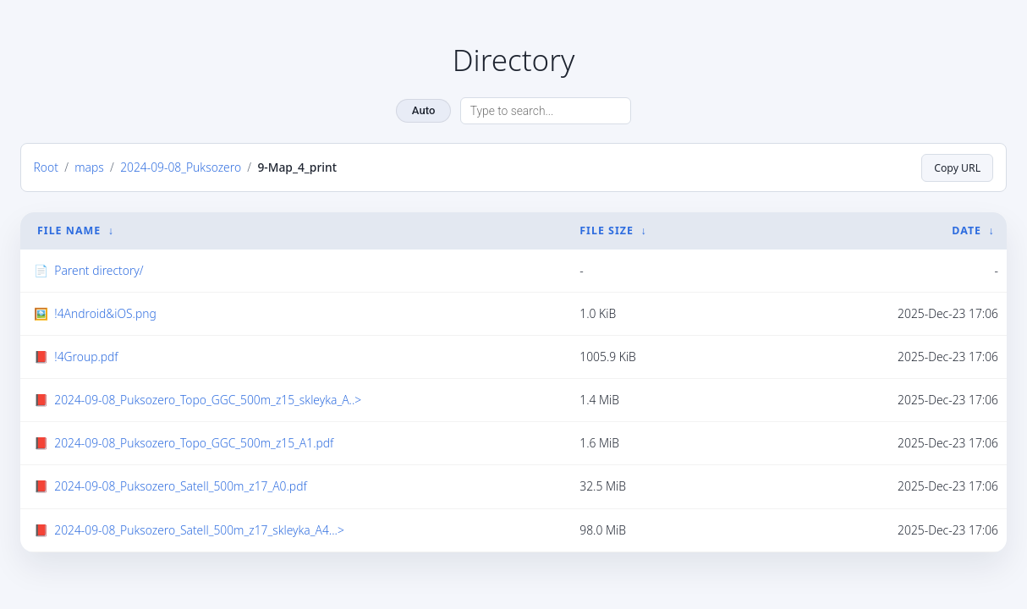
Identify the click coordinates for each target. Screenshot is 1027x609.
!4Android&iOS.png (105, 313)
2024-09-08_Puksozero (180, 167)
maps (89, 167)
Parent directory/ (98, 270)
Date (966, 230)
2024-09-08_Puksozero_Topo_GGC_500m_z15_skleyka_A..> (207, 400)
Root (46, 167)
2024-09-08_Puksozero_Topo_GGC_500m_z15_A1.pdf (193, 443)
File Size (606, 230)
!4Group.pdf (86, 356)
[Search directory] (545, 111)
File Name (69, 230)
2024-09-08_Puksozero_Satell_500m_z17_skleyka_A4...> (199, 529)
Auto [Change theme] (424, 110)
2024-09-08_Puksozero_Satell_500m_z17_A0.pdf (180, 486)
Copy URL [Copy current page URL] (956, 167)
